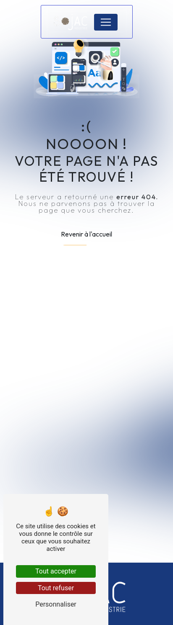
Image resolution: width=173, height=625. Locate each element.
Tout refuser (56, 588)
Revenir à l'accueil (86, 234)
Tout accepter (55, 571)
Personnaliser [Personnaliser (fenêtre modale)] (55, 604)
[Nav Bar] (106, 22)
